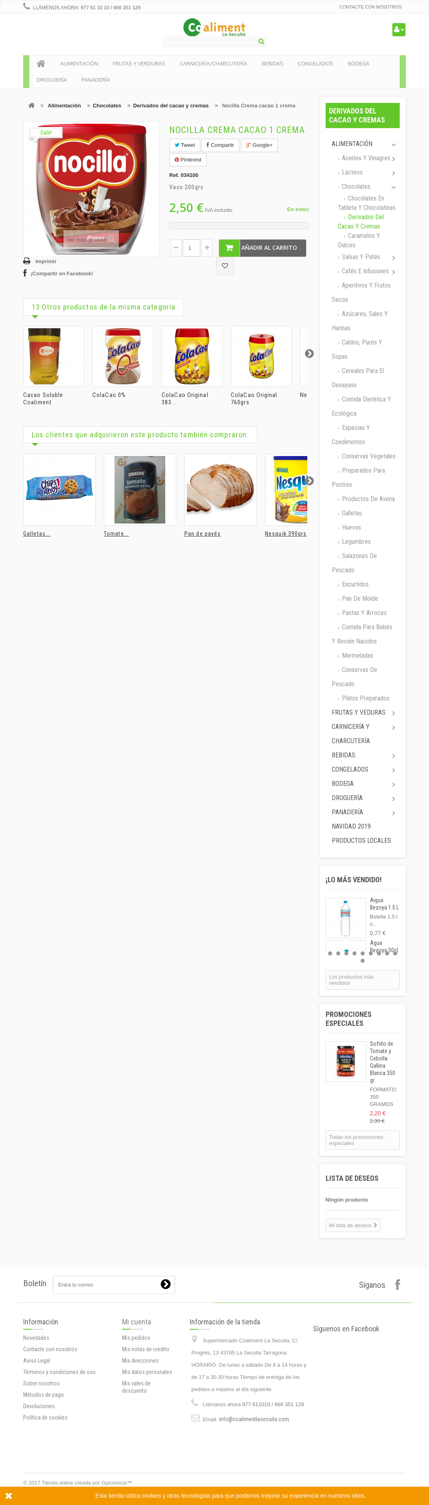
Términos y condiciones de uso (59, 1458)
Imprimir (46, 261)
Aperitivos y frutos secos (361, 292)
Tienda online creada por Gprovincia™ (87, 1483)
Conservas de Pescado (354, 677)
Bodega (343, 783)
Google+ (259, 145)
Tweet (185, 145)
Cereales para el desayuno (358, 378)
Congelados (350, 769)
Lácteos (351, 172)
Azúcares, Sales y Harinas (360, 321)
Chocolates (107, 106)
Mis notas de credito (145, 1414)
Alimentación (64, 106)
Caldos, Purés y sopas (357, 349)
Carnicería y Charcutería (351, 734)
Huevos (350, 527)
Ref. (174, 175)
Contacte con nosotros (370, 6)
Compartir (220, 145)
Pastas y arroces (363, 613)
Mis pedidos (136, 1403)
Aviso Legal (36, 1447)
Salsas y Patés (360, 257)
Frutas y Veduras (358, 712)
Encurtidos (354, 584)
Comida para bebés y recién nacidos (362, 634)
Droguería (347, 798)
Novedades (36, 1424)
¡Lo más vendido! (354, 879)
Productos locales (361, 840)
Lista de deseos (352, 1178)
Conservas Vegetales (368, 456)
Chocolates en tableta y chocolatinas (367, 203)
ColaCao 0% (109, 395)
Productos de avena (367, 499)
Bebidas (343, 755)
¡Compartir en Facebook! (62, 273)
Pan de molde (359, 598)
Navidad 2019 (351, 826)
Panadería (347, 812)
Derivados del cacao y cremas (171, 106)
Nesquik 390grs (285, 533)
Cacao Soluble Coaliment (43, 398)
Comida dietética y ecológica (361, 406)
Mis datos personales (147, 1437)
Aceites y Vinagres (365, 158)
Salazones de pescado (354, 563)
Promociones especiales (349, 1018)
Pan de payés (202, 533)
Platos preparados (365, 698)
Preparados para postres (358, 478)
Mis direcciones (140, 1426)
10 (363, 961)
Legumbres (355, 541)
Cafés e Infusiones (364, 271)
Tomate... (116, 533)
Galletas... (36, 533)
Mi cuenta (136, 1387)
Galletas (351, 513)
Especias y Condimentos (351, 435)
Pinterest (188, 160)
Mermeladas (356, 655)
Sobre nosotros (41, 1470)
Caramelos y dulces (359, 240)
